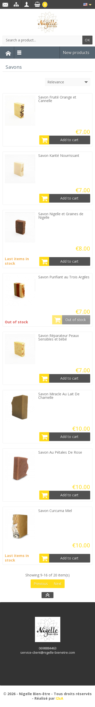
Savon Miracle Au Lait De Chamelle (59, 396)
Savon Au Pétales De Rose (60, 452)
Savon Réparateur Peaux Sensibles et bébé (58, 337)
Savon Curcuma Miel (55, 510)
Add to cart (59, 140)
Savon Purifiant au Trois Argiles (63, 277)
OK (87, 40)
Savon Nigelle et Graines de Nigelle (60, 215)
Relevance (68, 82)
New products (76, 52)
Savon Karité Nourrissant (58, 155)
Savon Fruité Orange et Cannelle (57, 99)
